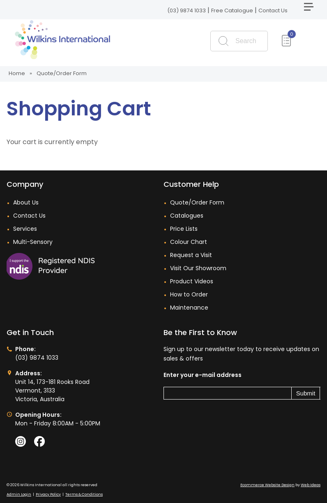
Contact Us (273, 10)
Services (25, 229)
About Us (26, 202)
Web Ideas (310, 484)
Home (17, 73)
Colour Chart (188, 242)
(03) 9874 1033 (186, 10)
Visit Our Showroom (198, 268)
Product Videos (191, 281)
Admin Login (19, 494)
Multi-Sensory (33, 242)
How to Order (189, 294)
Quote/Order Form (62, 73)
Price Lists (184, 229)
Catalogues (186, 215)
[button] (312, 10)
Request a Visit (191, 255)
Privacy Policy (48, 494)
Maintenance (189, 307)
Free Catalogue (232, 10)
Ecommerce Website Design (267, 484)
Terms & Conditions (84, 494)
